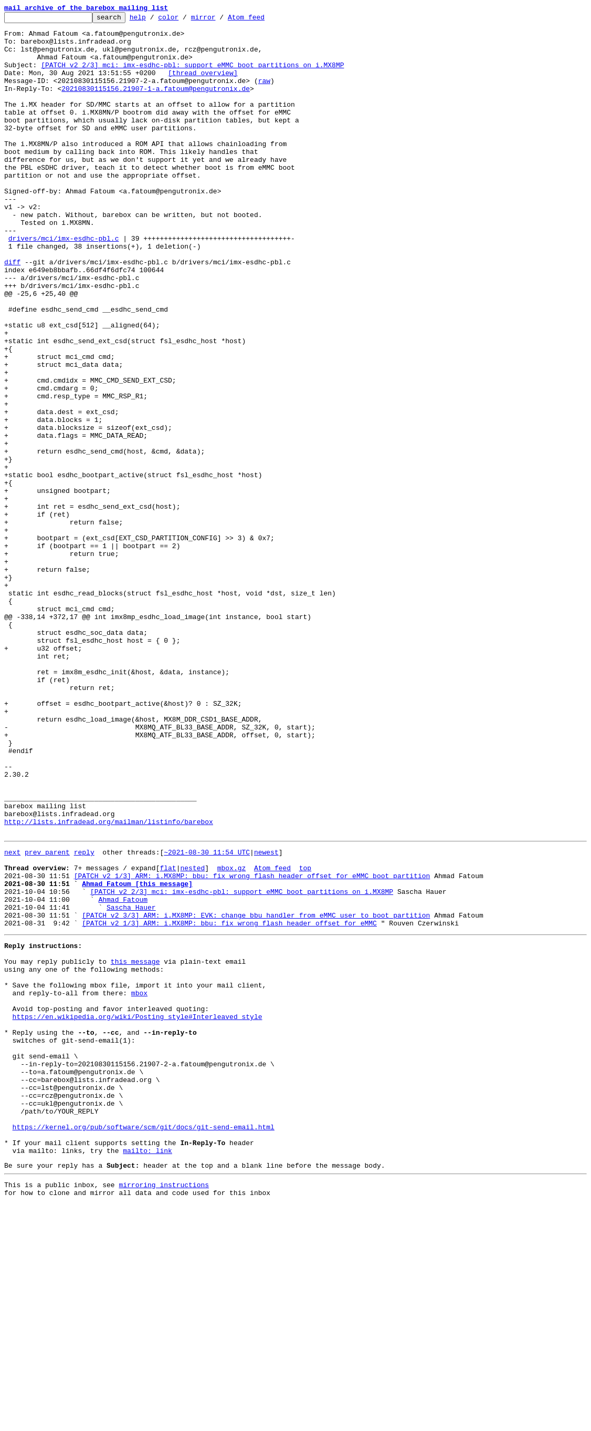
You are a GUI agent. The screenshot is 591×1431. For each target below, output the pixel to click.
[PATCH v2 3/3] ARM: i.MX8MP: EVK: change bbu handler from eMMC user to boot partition (256, 1093)
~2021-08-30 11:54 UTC (207, 1017)
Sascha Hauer (131, 1083)
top (305, 1036)
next (12, 1017)
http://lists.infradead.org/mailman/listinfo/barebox (108, 984)
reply (84, 1017)
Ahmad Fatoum (122, 1074)
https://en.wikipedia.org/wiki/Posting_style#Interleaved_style (137, 1212)
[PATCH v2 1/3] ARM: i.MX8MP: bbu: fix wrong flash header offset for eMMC (229, 1102)
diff (12, 312)
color (184, 20)
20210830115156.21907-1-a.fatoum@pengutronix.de (155, 104)
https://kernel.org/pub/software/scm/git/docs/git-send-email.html (144, 1344)
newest (266, 1017)
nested (192, 1036)
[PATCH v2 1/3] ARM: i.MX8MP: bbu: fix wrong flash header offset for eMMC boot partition (252, 1046)
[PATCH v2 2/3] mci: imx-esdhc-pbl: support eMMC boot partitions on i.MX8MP (192, 75)
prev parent (47, 1017)
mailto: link (147, 1372)
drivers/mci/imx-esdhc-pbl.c (63, 284)
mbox (139, 1183)
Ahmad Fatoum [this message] (137, 1055)
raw (264, 94)
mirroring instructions (164, 1410)
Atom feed (262, 20)
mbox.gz (231, 1036)
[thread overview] (203, 85)
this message (135, 1145)
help (154, 20)
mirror (219, 20)
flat (168, 1036)
